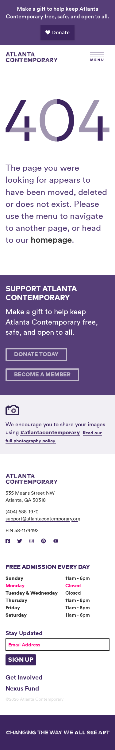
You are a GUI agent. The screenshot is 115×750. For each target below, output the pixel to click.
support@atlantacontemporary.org (43, 519)
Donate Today (36, 354)
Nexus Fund (22, 688)
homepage (51, 239)
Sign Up (20, 660)
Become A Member (42, 375)
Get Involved (24, 677)
